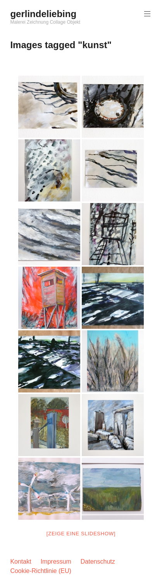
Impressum (56, 561)
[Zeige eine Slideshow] (81, 533)
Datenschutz (98, 561)
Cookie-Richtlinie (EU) (40, 571)
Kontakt (20, 561)
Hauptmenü (146, 13)
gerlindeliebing (43, 14)
